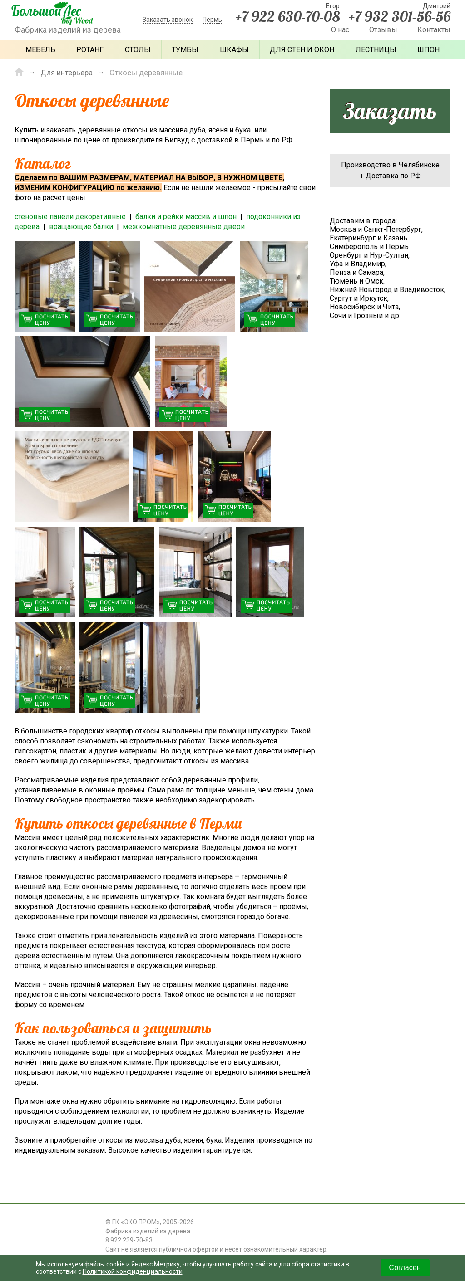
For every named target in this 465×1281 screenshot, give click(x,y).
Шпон (428, 49)
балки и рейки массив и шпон (186, 216)
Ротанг (90, 49)
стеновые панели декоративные (70, 216)
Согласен (405, 1267)
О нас (340, 29)
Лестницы (376, 49)
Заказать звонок (168, 19)
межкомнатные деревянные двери (184, 226)
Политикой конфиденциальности (133, 1271)
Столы (138, 49)
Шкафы (234, 49)
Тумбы (185, 49)
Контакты (433, 29)
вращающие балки (81, 226)
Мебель (40, 49)
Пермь (212, 19)
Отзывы (383, 29)
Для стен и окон (302, 49)
